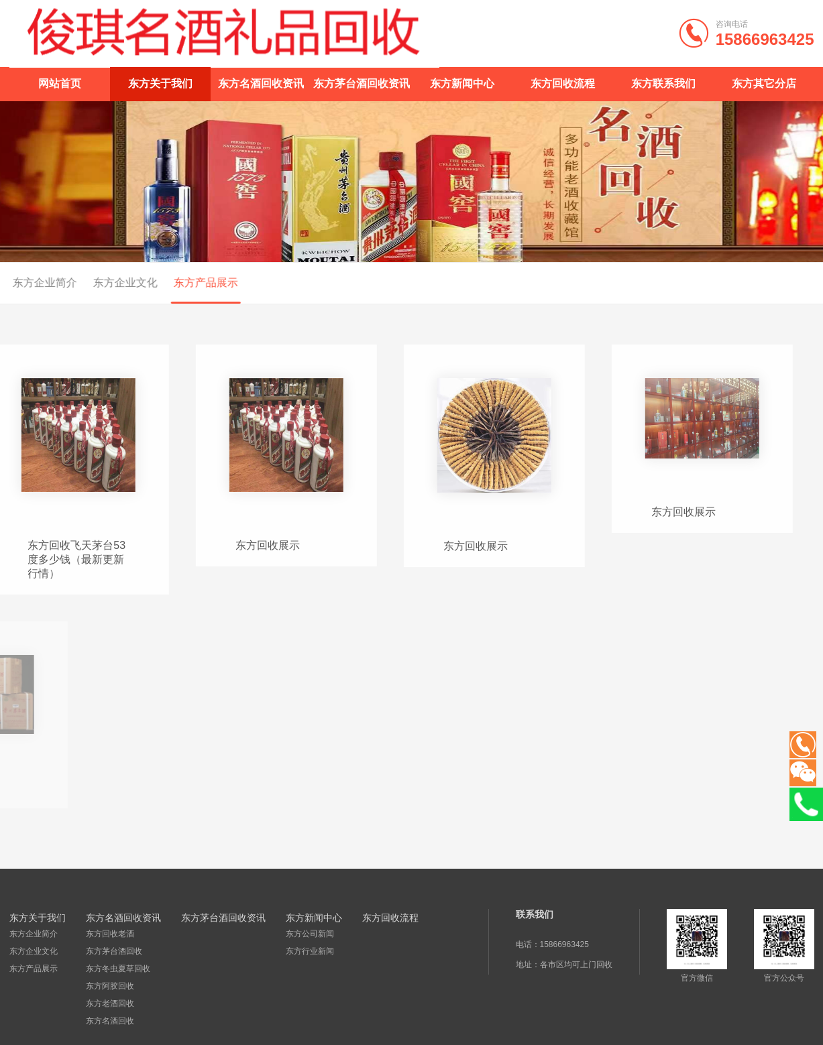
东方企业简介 (33, 933)
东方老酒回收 (109, 1002)
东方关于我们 (160, 83)
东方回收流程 (563, 83)
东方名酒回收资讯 (261, 83)
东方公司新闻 (309, 933)
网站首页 (59, 83)
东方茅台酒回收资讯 (361, 83)
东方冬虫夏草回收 (117, 968)
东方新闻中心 (462, 83)
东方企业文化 (96, 282)
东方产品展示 (176, 282)
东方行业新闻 (309, 950)
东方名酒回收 (109, 1020)
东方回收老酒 (109, 933)
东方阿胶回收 (109, 985)
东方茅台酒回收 (113, 950)
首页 (789, 283)
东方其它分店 (764, 83)
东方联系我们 (663, 83)
